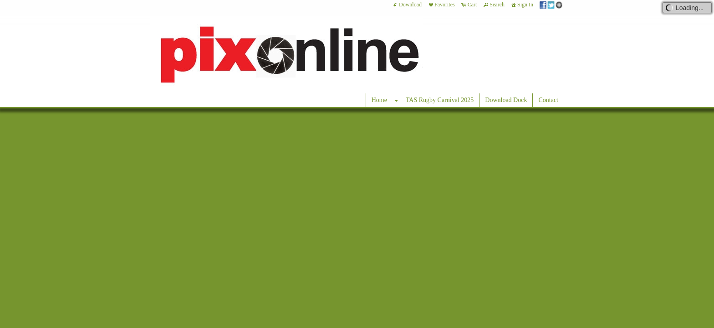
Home (379, 100)
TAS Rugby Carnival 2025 (440, 100)
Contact (548, 100)
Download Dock (506, 100)
